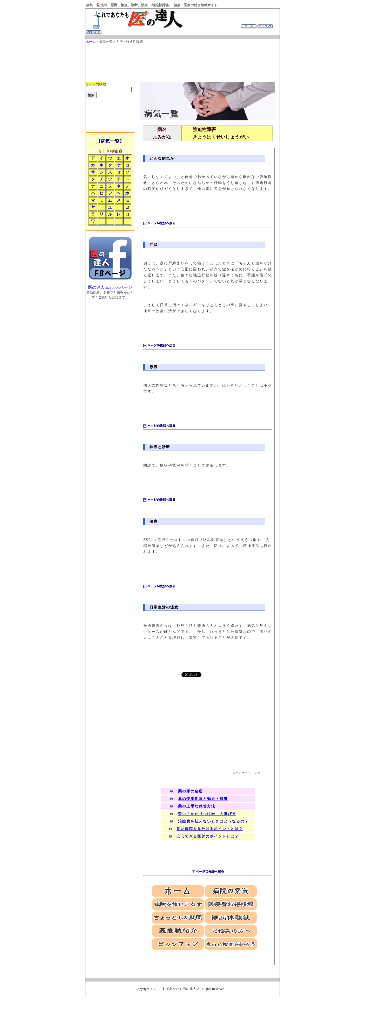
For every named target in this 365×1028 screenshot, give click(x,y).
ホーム (91, 42)
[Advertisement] (180, 60)
